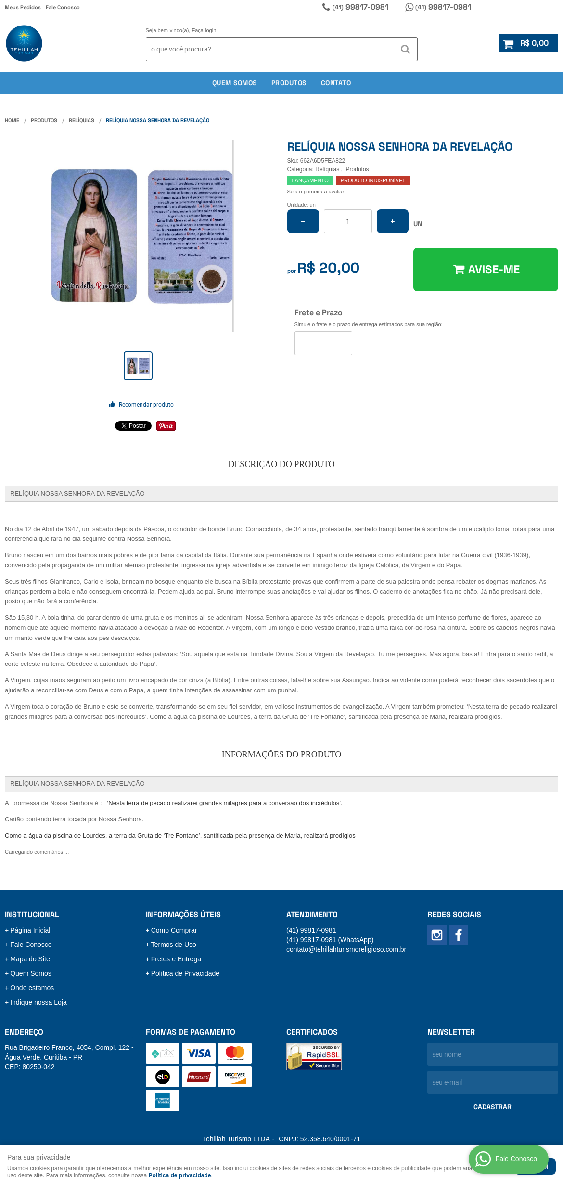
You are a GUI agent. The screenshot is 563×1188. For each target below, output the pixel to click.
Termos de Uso (173, 944)
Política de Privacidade (185, 973)
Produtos (289, 82)
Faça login (204, 30)
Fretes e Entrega (176, 959)
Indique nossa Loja (38, 1002)
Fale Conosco (63, 7)
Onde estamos (32, 988)
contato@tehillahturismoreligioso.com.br (346, 949)
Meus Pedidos (23, 7)
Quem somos (234, 82)
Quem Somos (30, 973)
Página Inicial (30, 930)
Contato (336, 82)
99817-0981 (360, 7)
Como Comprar (174, 930)
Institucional (32, 914)
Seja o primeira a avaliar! (316, 191)
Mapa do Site (30, 959)
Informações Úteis (183, 914)
